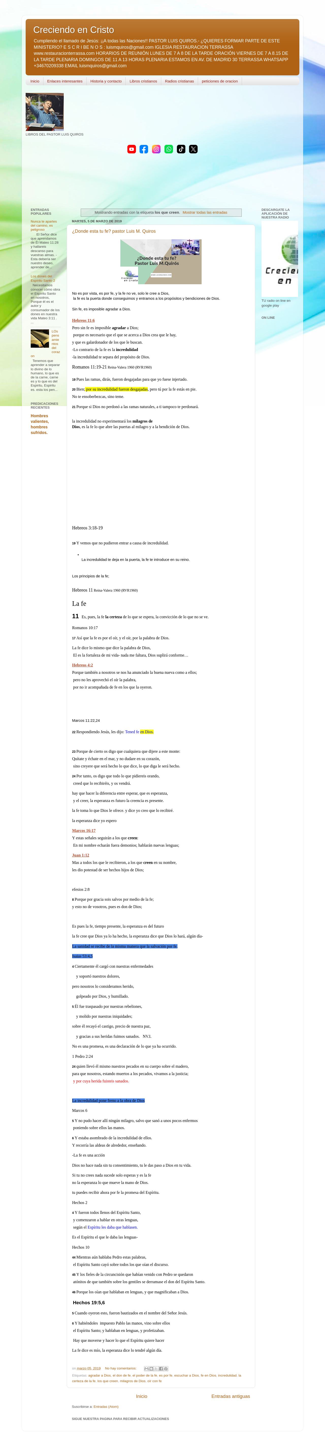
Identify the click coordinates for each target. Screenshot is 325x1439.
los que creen (108, 1381)
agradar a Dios (99, 1375)
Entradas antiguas (231, 1396)
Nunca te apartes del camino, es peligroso (44, 225)
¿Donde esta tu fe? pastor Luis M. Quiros (114, 231)
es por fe (165, 1375)
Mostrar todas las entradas (205, 212)
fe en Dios (208, 1375)
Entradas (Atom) (106, 1407)
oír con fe (154, 1381)
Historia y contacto (106, 81)
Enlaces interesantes (65, 81)
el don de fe (122, 1375)
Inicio (34, 81)
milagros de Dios (132, 1381)
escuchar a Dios (186, 1375)
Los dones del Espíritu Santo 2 (43, 278)
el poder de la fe (145, 1375)
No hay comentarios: (121, 1368)
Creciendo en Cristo (73, 30)
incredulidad (227, 1375)
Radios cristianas (179, 81)
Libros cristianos (143, 81)
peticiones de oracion (220, 81)
